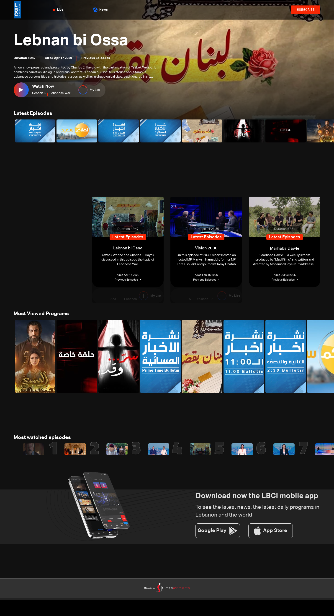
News (100, 10)
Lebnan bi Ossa (72, 41)
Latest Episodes (33, 113)
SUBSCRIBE (305, 9)
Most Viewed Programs (41, 314)
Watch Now (43, 86)
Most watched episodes (42, 437)
